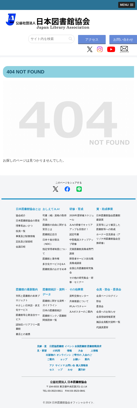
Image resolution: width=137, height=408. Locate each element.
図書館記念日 (50, 234)
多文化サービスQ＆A (54, 264)
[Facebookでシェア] (67, 189)
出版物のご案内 (50, 357)
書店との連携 (23, 334)
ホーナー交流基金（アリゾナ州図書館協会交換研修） (108, 238)
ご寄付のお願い (76, 357)
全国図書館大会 (81, 348)
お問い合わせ (123, 39)
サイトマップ (60, 367)
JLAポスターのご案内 (81, 311)
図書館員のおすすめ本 (54, 269)
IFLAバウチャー (77, 306)
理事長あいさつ (24, 225)
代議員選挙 (102, 327)
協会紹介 (20, 215)
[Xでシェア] (55, 189)
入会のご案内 (87, 357)
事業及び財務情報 (25, 236)
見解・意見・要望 (42, 348)
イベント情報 (69, 348)
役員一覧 (20, 231)
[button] (70, 39)
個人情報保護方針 (82, 367)
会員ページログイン (107, 295)
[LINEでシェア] (79, 189)
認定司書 (74, 234)
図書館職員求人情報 (94, 348)
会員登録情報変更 (105, 316)
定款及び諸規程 (24, 241)
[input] (51, 39)
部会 (98, 301)
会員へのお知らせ (105, 311)
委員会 (99, 306)
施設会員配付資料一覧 (108, 322)
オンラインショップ (64, 357)
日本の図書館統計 (52, 310)
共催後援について (79, 301)
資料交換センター (79, 295)
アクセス (92, 39)
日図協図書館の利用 (56, 348)
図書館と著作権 (51, 258)
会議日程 (20, 246)
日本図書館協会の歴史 (28, 220)
